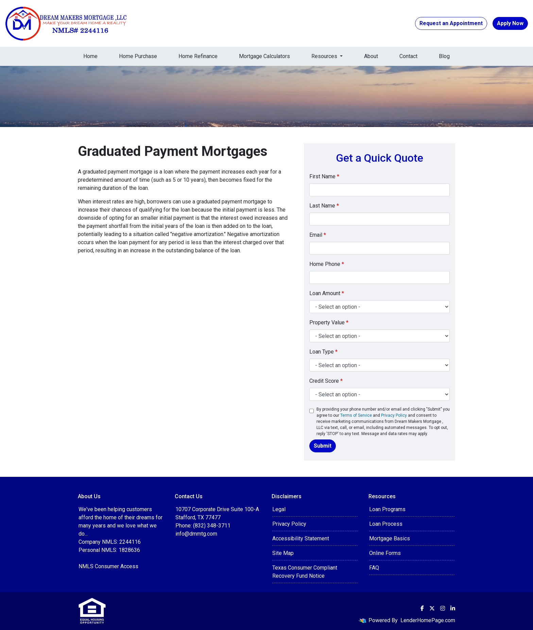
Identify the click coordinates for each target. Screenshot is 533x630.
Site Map (283, 553)
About (371, 56)
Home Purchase (138, 56)
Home (90, 56)
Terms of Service (356, 415)
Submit (322, 446)
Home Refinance (198, 56)
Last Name (324, 205)
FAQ (374, 567)
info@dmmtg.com (196, 533)
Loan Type (323, 351)
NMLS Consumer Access (108, 566)
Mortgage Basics (389, 538)
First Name (324, 176)
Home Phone (326, 264)
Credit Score (326, 381)
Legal (279, 509)
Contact (408, 56)
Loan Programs (387, 509)
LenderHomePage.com (427, 620)
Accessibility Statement (300, 538)
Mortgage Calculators (264, 56)
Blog (444, 56)
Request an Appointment (451, 23)
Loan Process (385, 524)
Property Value (328, 322)
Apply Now (510, 23)
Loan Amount (326, 293)
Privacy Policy (394, 415)
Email (317, 235)
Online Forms (385, 553)
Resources (325, 56)
